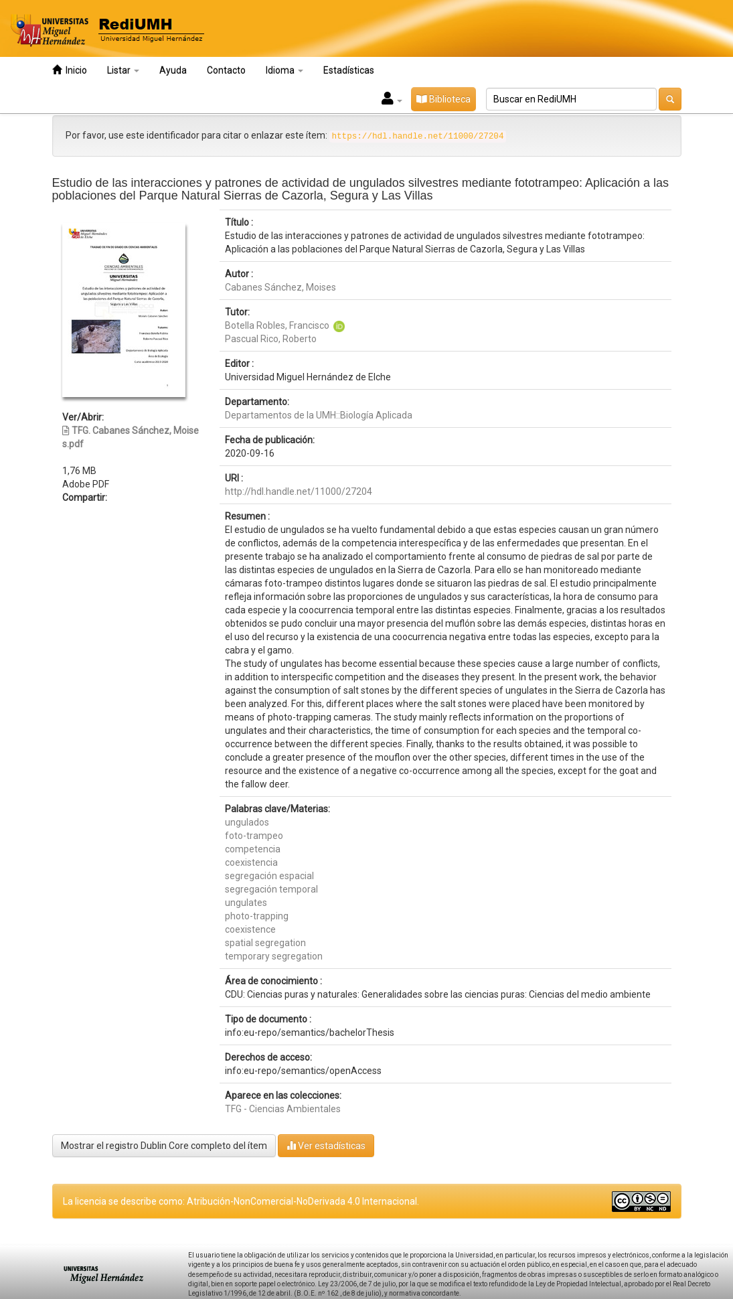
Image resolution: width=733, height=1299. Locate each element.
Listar (123, 70)
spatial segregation (265, 942)
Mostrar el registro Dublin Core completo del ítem (164, 1145)
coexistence (250, 929)
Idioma (284, 70)
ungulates (246, 902)
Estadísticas (348, 70)
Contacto (226, 70)
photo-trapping (257, 916)
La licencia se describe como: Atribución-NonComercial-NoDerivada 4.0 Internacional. (241, 1201)
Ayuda (173, 70)
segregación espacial (269, 875)
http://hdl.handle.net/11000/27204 (298, 491)
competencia (252, 849)
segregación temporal (271, 889)
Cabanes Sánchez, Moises (280, 287)
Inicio (69, 70)
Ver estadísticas (326, 1145)
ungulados (247, 822)
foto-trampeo (254, 835)
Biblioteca (443, 99)
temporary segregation (274, 956)
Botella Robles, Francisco (277, 325)
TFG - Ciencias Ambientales (283, 1108)
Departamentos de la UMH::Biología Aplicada (318, 415)
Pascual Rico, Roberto (271, 338)
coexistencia (251, 862)
